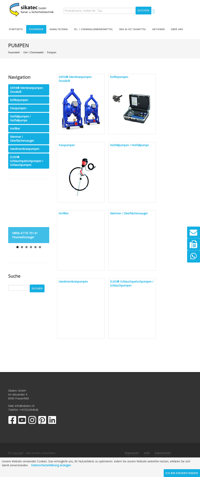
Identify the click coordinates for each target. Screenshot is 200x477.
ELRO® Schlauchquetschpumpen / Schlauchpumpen (26, 161)
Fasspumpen (18, 108)
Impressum (132, 453)
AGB (147, 453)
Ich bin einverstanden (182, 473)
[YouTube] (22, 420)
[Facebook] (12, 420)
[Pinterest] (42, 420)
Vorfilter (15, 128)
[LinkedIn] (52, 420)
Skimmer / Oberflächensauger (22, 138)
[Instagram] (32, 420)
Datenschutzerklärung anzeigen (51, 465)
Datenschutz (163, 453)
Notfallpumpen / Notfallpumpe (20, 118)
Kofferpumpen (19, 100)
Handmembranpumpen (24, 149)
